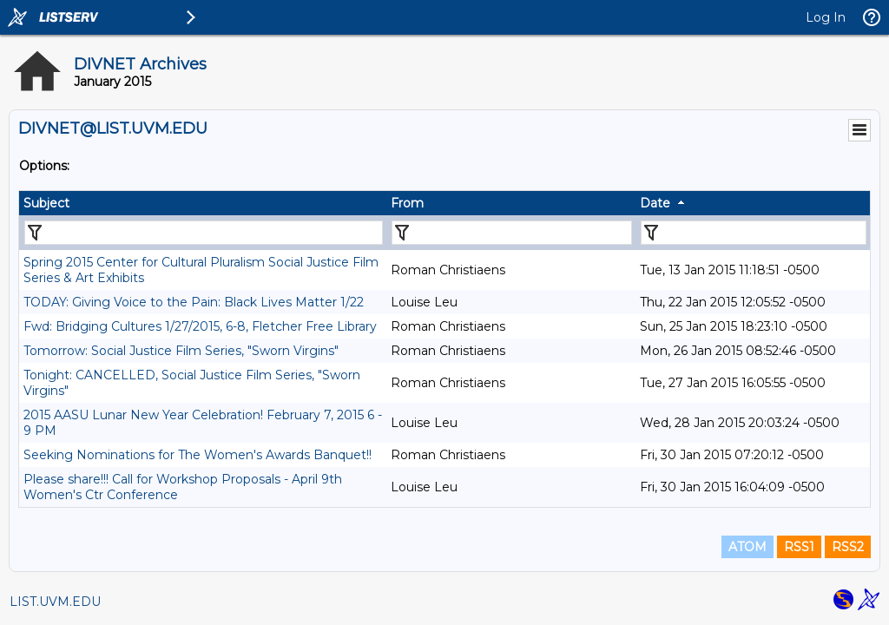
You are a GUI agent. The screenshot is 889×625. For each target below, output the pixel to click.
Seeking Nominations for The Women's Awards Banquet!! (197, 455)
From (407, 203)
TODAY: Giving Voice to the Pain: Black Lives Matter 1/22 (193, 302)
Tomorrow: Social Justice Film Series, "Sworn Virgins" (181, 351)
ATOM (747, 547)
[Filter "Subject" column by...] (203, 232)
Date (655, 203)
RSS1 (799, 547)
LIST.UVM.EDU (55, 601)
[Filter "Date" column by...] (753, 232)
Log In (826, 17)
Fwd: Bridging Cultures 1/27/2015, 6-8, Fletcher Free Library (200, 326)
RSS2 (848, 547)
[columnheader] (202, 203)
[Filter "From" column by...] (512, 232)
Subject (46, 203)
